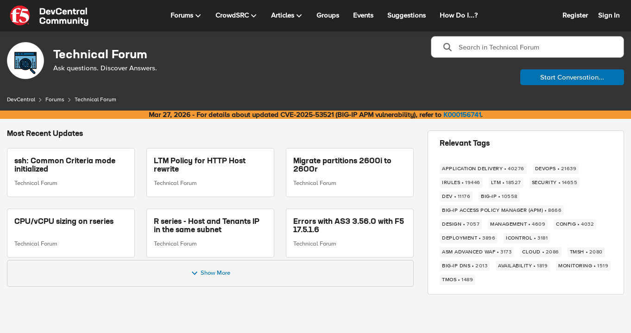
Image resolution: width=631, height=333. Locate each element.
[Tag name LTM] (506, 183)
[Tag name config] (575, 224)
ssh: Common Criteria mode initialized (64, 165)
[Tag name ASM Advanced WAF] (477, 252)
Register (575, 15)
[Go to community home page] (49, 16)
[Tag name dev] (456, 196)
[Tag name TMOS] (457, 280)
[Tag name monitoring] (583, 266)
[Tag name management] (518, 224)
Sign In (608, 15)
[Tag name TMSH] (586, 252)
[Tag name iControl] (527, 238)
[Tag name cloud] (541, 252)
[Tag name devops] (556, 169)
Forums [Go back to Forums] (54, 99)
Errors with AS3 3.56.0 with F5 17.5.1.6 (348, 226)
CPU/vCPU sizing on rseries (64, 222)
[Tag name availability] (523, 266)
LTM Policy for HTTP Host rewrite (200, 165)
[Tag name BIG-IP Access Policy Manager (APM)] (502, 210)
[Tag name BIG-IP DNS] (465, 266)
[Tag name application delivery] (483, 169)
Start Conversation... (572, 77)
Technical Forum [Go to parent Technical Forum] (35, 183)
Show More (210, 273)
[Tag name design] (461, 224)
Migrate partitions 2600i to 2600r (342, 165)
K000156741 (462, 115)
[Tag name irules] (461, 183)
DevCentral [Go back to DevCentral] (21, 99)
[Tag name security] (555, 183)
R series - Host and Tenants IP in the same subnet (206, 226)
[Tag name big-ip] (499, 196)
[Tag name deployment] (469, 238)
